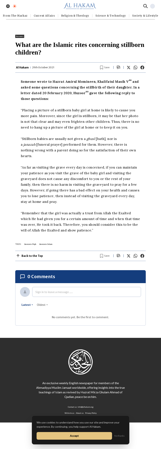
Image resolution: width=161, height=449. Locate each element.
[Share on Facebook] (142, 67)
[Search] (145, 6)
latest (27, 305)
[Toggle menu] (8, 6)
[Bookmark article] (104, 67)
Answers (19, 36)
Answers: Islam (45, 244)
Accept (74, 435)
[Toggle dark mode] (14, 6)
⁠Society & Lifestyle (145, 15)
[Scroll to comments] (118, 67)
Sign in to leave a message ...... (54, 292)
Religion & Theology (75, 15)
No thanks (119, 435)
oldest (42, 305)
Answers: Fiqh (30, 244)
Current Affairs (44, 15)
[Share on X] (129, 67)
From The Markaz (15, 15)
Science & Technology (110, 15)
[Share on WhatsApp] (135, 67)
